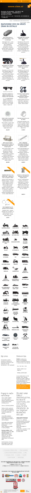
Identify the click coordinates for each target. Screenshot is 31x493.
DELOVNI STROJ (6, 295)
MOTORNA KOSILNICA (25, 242)
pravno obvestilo (11, 457)
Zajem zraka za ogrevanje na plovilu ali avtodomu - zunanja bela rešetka (8, 119)
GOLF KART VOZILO (6, 329)
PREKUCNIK (25, 287)
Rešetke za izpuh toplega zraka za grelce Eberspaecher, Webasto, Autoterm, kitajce (23, 95)
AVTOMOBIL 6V (15, 250)
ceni (26, 22)
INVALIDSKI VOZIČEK (15, 241)
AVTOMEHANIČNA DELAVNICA (25, 338)
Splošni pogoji (21, 457)
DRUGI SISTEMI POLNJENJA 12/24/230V (13, 452)
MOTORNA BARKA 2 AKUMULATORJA (6, 288)
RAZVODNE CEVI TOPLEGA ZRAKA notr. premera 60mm (23, 39)
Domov (11, 20)
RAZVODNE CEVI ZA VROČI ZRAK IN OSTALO (21, 20)
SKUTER (5, 250)
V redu (22, 491)
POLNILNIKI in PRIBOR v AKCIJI (10, 450)
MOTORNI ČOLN (25, 279)
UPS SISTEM (25, 312)
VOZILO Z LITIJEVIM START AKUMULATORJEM (6, 339)
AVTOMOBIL (5, 257)
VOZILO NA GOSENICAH (5, 303)
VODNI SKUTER (15, 227)
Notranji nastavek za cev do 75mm (23, 119)
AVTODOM (25, 264)
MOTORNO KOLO (15, 235)
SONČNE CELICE (15, 271)
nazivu (28, 22)
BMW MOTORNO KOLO (5, 242)
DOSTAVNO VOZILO (6, 264)
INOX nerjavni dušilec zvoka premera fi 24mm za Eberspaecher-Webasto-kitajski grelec (8, 144)
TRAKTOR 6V (25, 250)
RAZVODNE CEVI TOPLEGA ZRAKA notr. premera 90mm (23, 67)
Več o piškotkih (27, 491)
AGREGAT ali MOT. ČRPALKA (6, 322)
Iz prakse (18, 455)
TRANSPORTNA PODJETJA (25, 330)
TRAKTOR (15, 264)
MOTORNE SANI (25, 227)
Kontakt (24, 455)
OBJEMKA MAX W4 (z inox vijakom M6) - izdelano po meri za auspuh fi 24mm (8, 176)
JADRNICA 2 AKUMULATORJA (5, 280)
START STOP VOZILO (15, 338)
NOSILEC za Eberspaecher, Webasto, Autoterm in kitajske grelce (23, 176)
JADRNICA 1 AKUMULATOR (25, 272)
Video (25, 452)
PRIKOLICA (6, 271)
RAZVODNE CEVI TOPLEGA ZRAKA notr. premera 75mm (8, 67)
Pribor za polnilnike (24, 450)
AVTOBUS (25, 295)
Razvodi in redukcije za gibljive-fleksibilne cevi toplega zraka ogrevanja (7, 95)
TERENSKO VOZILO (25, 257)
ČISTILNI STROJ (15, 321)
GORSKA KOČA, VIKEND (25, 303)
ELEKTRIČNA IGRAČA (6, 228)
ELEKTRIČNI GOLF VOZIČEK (25, 322)
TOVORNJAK (15, 295)
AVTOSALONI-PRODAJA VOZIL (15, 348)
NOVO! (11, 169)
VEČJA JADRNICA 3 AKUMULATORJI (15, 280)
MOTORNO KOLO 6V (6, 235)
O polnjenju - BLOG (10, 455)
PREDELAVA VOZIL (15, 329)
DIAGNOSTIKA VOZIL (6, 348)
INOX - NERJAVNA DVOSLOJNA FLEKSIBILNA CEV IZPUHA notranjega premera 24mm (23, 144)
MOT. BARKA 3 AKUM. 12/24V (15, 288)
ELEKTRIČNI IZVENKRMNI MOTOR (15, 313)
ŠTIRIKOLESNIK (25, 235)
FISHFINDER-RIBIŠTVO (5, 313)
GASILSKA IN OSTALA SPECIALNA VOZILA (15, 304)
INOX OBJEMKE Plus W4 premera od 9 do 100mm (7, 207)
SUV (15, 257)
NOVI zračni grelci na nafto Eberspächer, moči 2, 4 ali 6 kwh (7, 39)
